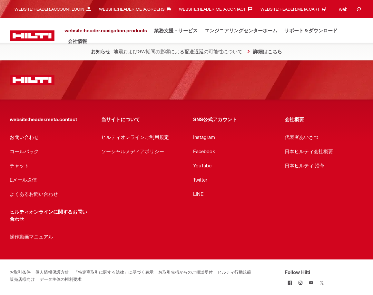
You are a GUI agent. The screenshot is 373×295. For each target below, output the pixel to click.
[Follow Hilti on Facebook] (290, 282)
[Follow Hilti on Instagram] (300, 282)
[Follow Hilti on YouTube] (311, 282)
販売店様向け (22, 279)
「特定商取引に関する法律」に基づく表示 (113, 271)
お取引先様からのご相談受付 (185, 271)
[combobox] (348, 9)
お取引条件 (20, 271)
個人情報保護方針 (52, 271)
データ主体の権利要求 (61, 279)
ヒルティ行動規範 (234, 271)
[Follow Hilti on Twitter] (322, 282)
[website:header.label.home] (32, 35)
